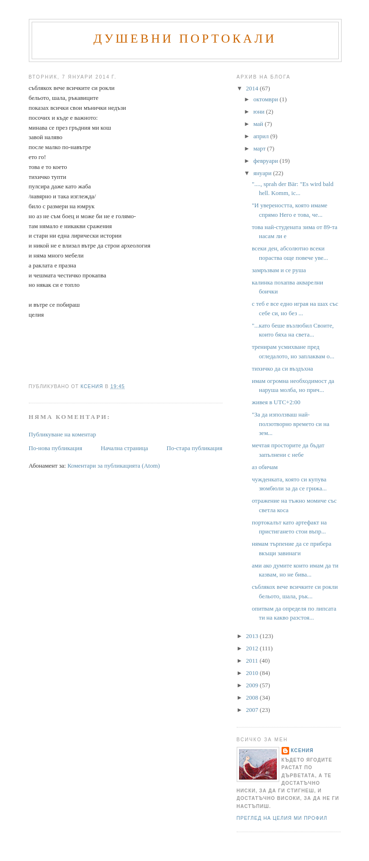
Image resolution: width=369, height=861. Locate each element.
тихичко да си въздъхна (282, 368)
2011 (253, 660)
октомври (266, 99)
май (259, 123)
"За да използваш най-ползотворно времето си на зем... (290, 423)
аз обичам (265, 466)
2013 (253, 635)
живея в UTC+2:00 (276, 402)
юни (259, 111)
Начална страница (124, 448)
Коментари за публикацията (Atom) (114, 465)
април (261, 136)
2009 (253, 685)
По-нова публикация (55, 448)
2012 (253, 648)
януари (263, 173)
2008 (253, 697)
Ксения (302, 750)
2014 (253, 88)
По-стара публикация (195, 448)
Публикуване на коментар (62, 434)
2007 (253, 709)
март (260, 148)
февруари (266, 160)
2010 (253, 672)
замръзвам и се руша (279, 270)
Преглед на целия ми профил (282, 818)
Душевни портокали (185, 38)
